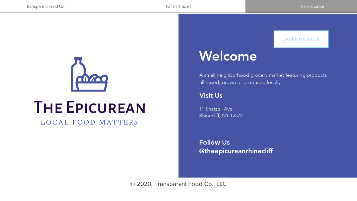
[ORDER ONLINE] (301, 39)
